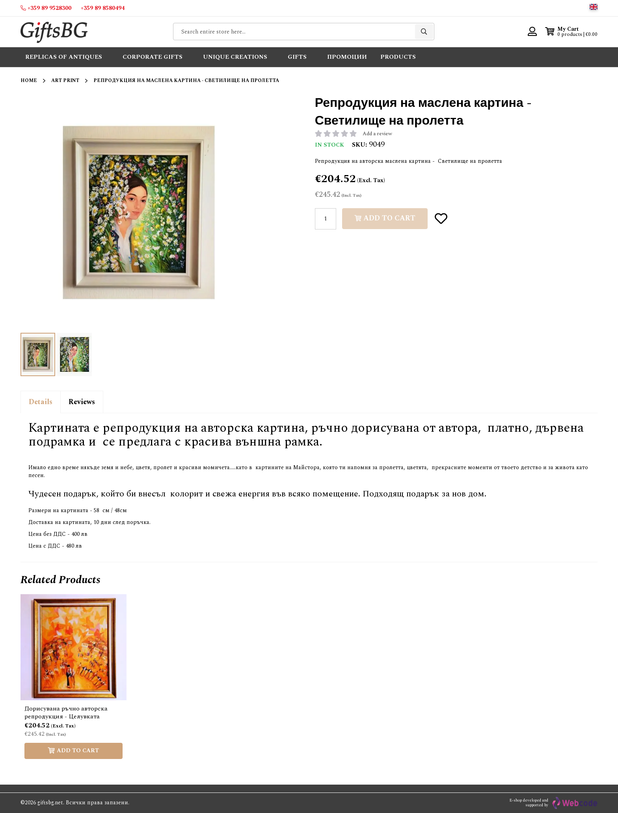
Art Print (65, 80)
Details (40, 402)
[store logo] (53, 32)
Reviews (82, 402)
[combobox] (303, 31)
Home (28, 80)
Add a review (377, 134)
